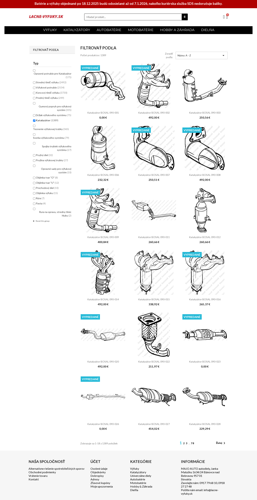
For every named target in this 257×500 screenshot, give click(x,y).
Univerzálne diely (140, 475)
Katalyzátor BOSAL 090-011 (154, 237)
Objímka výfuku (47, 193)
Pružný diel (44, 155)
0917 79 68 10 (208, 482)
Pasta (41, 203)
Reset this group (42, 221)
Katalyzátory (138, 472)
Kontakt (34, 479)
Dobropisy (97, 475)
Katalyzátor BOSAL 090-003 (205, 112)
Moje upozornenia (101, 486)
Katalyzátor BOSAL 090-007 (154, 174)
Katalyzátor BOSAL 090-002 (154, 112)
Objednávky (98, 472)
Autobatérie (137, 479)
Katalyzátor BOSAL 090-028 (205, 423)
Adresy (94, 479)
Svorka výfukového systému (51, 137)
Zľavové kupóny (100, 482)
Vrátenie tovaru (38, 475)
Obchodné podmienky (42, 472)
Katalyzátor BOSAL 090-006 (103, 174)
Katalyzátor (47, 120)
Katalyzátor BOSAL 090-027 (154, 423)
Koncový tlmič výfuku (51, 92)
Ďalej (221, 443)
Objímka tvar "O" (47, 177)
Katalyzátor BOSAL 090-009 (103, 237)
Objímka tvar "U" (47, 182)
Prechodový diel (47, 187)
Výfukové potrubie (50, 87)
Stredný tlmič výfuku (51, 82)
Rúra (40, 198)
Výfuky (134, 468)
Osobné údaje (98, 468)
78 (192, 443)
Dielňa (134, 490)
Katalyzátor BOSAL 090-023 (205, 361)
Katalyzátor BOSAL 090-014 (103, 299)
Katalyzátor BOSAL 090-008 (205, 174)
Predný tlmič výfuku (50, 97)
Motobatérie (138, 482)
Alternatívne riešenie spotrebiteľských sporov (56, 468)
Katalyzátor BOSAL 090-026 (103, 423)
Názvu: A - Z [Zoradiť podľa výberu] (202, 55)
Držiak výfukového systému (53, 115)
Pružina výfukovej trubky (52, 160)
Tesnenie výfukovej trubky (51, 129)
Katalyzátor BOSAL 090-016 (205, 299)
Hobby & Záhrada (141, 486)
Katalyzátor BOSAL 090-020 (103, 361)
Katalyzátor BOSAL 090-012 (205, 237)
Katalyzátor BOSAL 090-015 (154, 299)
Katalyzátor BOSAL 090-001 (103, 112)
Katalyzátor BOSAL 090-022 (154, 361)
